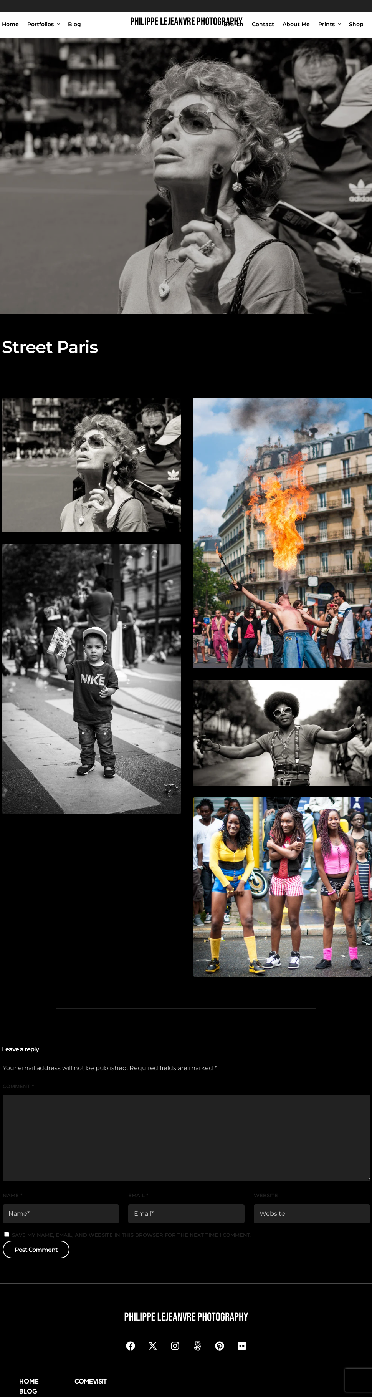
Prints (326, 24)
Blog (74, 24)
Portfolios (40, 24)
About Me (296, 24)
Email (138, 1195)
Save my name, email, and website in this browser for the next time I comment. (131, 1235)
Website (266, 1195)
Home (10, 24)
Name (12, 1195)
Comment (18, 1086)
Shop (356, 24)
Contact (263, 24)
